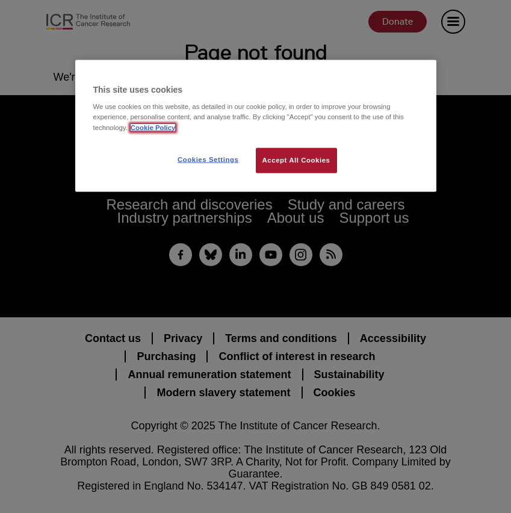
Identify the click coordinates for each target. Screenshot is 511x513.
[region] (255, 125)
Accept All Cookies (296, 159)
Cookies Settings (208, 159)
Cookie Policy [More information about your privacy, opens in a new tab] (153, 127)
